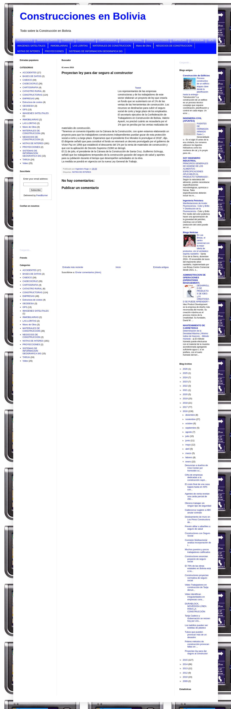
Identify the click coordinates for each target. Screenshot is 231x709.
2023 (185, 381)
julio (187, 436)
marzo (188, 453)
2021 (185, 390)
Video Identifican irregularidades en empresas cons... (195, 597)
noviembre (190, 419)
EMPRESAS (179, 40)
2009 (185, 681)
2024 (185, 377)
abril (187, 449)
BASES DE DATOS (47, 40)
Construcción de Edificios (196, 75)
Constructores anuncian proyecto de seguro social (196, 559)
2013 (185, 668)
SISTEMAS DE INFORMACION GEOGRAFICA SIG (96, 51)
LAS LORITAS (80, 45)
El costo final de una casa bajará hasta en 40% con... (197, 487)
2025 (185, 373)
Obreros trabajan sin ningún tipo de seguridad (198, 504)
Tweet (138, 88)
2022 (185, 386)
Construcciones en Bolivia (83, 16)
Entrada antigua (161, 267)
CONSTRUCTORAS (157, 40)
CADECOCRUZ (86, 40)
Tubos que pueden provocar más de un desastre (196, 634)
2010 (185, 677)
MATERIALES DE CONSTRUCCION (112, 45)
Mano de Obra (143, 45)
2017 (185, 407)
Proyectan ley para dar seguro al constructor (196, 652)
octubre (189, 423)
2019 (185, 398)
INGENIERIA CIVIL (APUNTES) (192, 119)
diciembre (190, 415)
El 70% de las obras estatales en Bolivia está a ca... (198, 568)
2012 (185, 673)
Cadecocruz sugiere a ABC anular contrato (198, 511)
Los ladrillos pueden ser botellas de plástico (196, 626)
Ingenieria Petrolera (193, 200)
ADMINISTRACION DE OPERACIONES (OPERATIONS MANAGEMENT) (194, 279)
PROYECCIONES (54, 51)
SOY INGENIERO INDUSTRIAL (191, 159)
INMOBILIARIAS (59, 45)
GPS (210, 40)
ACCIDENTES (24, 40)
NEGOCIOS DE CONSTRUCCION (174, 45)
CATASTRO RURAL (131, 40)
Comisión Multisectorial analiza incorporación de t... (198, 543)
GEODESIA (197, 40)
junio (188, 440)
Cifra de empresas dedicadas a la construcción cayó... (196, 477)
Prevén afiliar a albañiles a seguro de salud (197, 527)
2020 (185, 394)
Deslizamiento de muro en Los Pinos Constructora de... (197, 519)
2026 (185, 369)
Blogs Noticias (190, 232)
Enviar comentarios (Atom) (88, 272)
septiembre (191, 428)
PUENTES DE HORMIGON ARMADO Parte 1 (202, 129)
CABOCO (68, 40)
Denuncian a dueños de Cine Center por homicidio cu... (196, 468)
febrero (189, 457)
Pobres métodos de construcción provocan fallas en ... (197, 644)
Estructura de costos (32, 102)
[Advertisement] (36, 226)
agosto (189, 432)
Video (25, 163)
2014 (185, 664)
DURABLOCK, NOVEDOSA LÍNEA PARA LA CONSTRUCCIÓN (195, 607)
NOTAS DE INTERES (28, 51)
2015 (185, 660)
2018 (185, 403)
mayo (188, 444)
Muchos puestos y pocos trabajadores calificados (197, 550)
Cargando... (25, 250)
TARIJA (26, 159)
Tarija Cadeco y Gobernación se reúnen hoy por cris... (197, 618)
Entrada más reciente (73, 267)
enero (188, 461)
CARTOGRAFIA (107, 40)
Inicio (118, 267)
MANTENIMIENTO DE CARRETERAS (194, 326)
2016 (185, 411)
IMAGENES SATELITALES (31, 45)
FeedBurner (42, 195)
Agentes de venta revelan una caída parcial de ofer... (197, 496)
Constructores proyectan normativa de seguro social (197, 578)
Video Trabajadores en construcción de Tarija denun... (196, 587)
